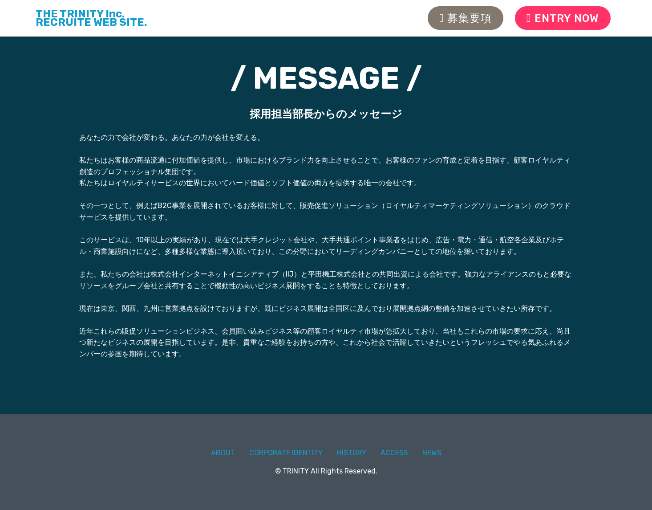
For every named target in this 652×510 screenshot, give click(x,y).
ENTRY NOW (562, 18)
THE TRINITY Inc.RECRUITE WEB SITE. (91, 18)
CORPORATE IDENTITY (286, 453)
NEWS (431, 453)
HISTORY (351, 453)
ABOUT (223, 453)
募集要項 (465, 18)
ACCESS (394, 453)
